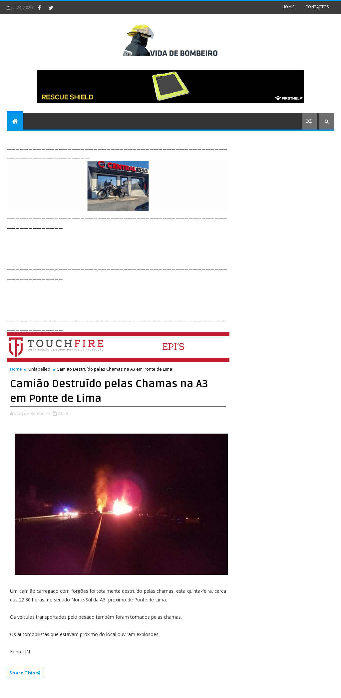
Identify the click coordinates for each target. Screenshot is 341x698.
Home (16, 369)
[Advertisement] (128, 245)
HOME (288, 7)
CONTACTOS (317, 7)
